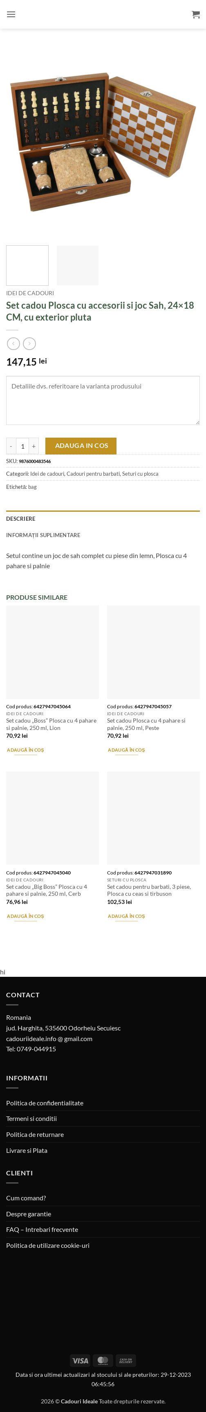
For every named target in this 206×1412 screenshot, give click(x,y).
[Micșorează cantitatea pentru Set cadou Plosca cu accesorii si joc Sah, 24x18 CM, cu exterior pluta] (11, 446)
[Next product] (13, 343)
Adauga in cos (82, 445)
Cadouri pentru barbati (93, 473)
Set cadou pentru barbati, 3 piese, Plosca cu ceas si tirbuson (149, 890)
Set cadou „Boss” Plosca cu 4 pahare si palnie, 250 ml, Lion (51, 724)
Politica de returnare (35, 1134)
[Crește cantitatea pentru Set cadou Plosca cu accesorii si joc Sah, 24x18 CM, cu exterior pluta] (34, 446)
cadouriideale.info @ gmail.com (49, 1038)
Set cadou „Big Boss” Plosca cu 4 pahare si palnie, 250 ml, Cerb (46, 890)
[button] (11, 14)
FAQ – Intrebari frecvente (42, 1229)
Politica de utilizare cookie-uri (48, 1245)
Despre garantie (28, 1214)
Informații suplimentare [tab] (43, 535)
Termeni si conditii (31, 1118)
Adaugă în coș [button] (25, 749)
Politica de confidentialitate (44, 1103)
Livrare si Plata (26, 1150)
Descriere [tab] (20, 518)
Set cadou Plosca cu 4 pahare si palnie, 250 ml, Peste (146, 724)
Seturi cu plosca (140, 473)
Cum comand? (26, 1198)
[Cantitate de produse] (22, 446)
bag (32, 486)
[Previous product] (29, 343)
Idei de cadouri (30, 293)
